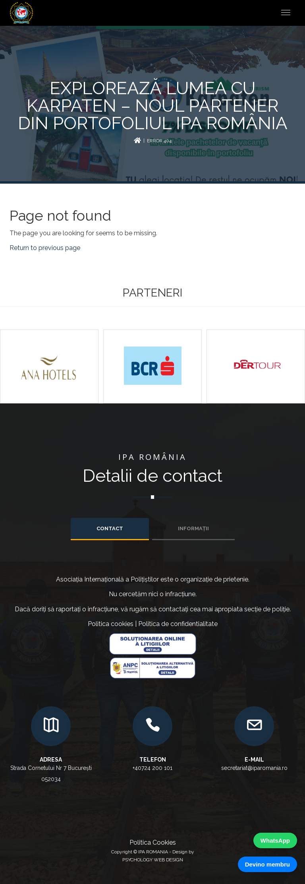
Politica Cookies (152, 842)
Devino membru (267, 864)
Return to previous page (45, 248)
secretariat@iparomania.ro (254, 768)
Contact (110, 528)
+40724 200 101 (152, 768)
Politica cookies (110, 624)
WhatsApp (275, 840)
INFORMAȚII (193, 528)
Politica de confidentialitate (178, 624)
